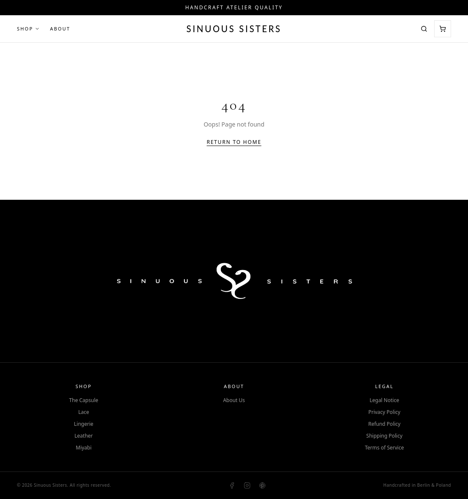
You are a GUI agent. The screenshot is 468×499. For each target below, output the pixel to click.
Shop (28, 28)
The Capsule (83, 400)
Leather (83, 436)
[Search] (424, 28)
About (60, 28)
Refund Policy (384, 424)
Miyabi (83, 447)
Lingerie (84, 424)
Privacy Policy (384, 412)
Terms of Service (384, 447)
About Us (234, 400)
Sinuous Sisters (234, 28)
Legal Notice (384, 400)
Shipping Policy (384, 436)
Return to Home (233, 142)
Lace (83, 412)
